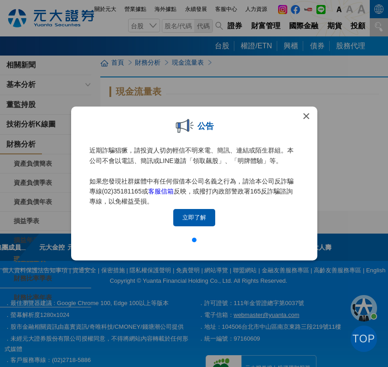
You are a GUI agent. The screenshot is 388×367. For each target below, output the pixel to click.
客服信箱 (161, 191)
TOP (363, 339)
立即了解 (194, 217)
